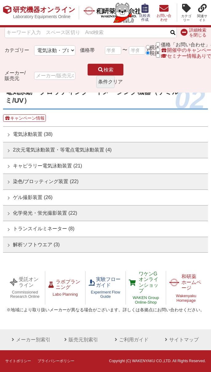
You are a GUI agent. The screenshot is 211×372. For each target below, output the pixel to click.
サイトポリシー (18, 361)
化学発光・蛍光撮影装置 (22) (45, 213)
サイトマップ (181, 339)
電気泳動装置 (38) (33, 134)
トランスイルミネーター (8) (43, 228)
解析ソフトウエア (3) (36, 244)
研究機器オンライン (44, 12)
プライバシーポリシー (56, 361)
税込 (155, 47)
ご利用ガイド (131, 339)
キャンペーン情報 (25, 118)
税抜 (155, 53)
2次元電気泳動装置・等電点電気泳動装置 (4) (62, 149)
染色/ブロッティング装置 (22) (45, 181)
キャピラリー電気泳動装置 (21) (47, 165)
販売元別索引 (80, 339)
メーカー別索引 (30, 339)
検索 (105, 69)
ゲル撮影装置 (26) (33, 197)
